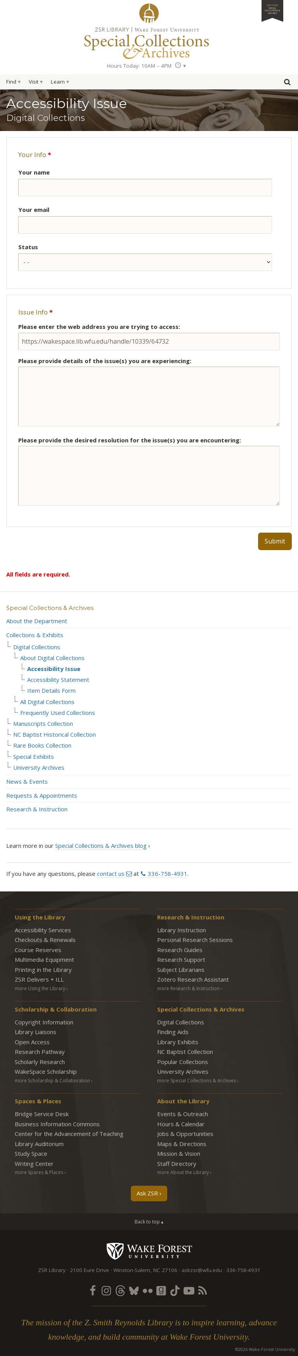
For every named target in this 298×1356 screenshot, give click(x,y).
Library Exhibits (177, 1042)
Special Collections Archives (149, 42)
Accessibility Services (43, 930)
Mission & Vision (178, 1153)
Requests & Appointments (41, 795)
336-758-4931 (167, 873)
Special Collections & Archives (50, 608)
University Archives (38, 767)
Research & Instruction (37, 809)
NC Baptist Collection (185, 1051)
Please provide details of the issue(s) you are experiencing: (104, 361)
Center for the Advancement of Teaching (69, 1134)
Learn (58, 81)
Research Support (181, 959)
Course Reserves (38, 950)
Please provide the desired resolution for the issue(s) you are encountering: (129, 440)
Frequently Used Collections (57, 712)
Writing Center (34, 1163)
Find (11, 81)
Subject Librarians (180, 969)
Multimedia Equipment (44, 959)
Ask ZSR (147, 1193)
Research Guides (180, 950)
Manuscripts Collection (43, 723)
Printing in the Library (43, 969)
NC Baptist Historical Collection (54, 734)
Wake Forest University (149, 1251)
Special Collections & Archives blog (101, 845)
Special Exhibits (33, 756)
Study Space (31, 1153)
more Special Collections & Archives (196, 1080)
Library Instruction (181, 930)
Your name (34, 172)
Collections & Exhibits (34, 635)
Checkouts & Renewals (45, 940)
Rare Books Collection (42, 745)
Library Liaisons (35, 1032)
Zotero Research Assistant (193, 979)
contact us (111, 873)
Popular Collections (182, 1062)
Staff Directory (176, 1163)
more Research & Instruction (188, 988)
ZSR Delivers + (39, 979)
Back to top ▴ (149, 1221)
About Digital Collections (52, 658)
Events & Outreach (182, 1114)
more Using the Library (40, 988)
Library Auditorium (39, 1144)
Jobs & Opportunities (185, 1134)
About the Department (36, 621)
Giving (272, 9)
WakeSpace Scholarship (46, 1071)
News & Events (27, 781)
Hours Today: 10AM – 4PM (139, 65)
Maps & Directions (181, 1144)
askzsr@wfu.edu (202, 1270)
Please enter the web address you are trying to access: (99, 326)
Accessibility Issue (53, 669)
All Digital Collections (47, 702)
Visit (33, 81)
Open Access (32, 1042)
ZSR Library (149, 13)
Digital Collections (36, 647)
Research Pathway (40, 1051)
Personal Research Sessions (195, 940)
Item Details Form (51, 690)
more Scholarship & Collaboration (52, 1080)
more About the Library (183, 1172)
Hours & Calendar (180, 1124)
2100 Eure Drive (89, 1270)
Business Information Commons (57, 1124)
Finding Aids (173, 1032)
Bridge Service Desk (42, 1114)
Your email (33, 209)
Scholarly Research (40, 1062)
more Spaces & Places (39, 1172)
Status (28, 247)
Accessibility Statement (58, 679)
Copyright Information (44, 1022)
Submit (275, 541)
